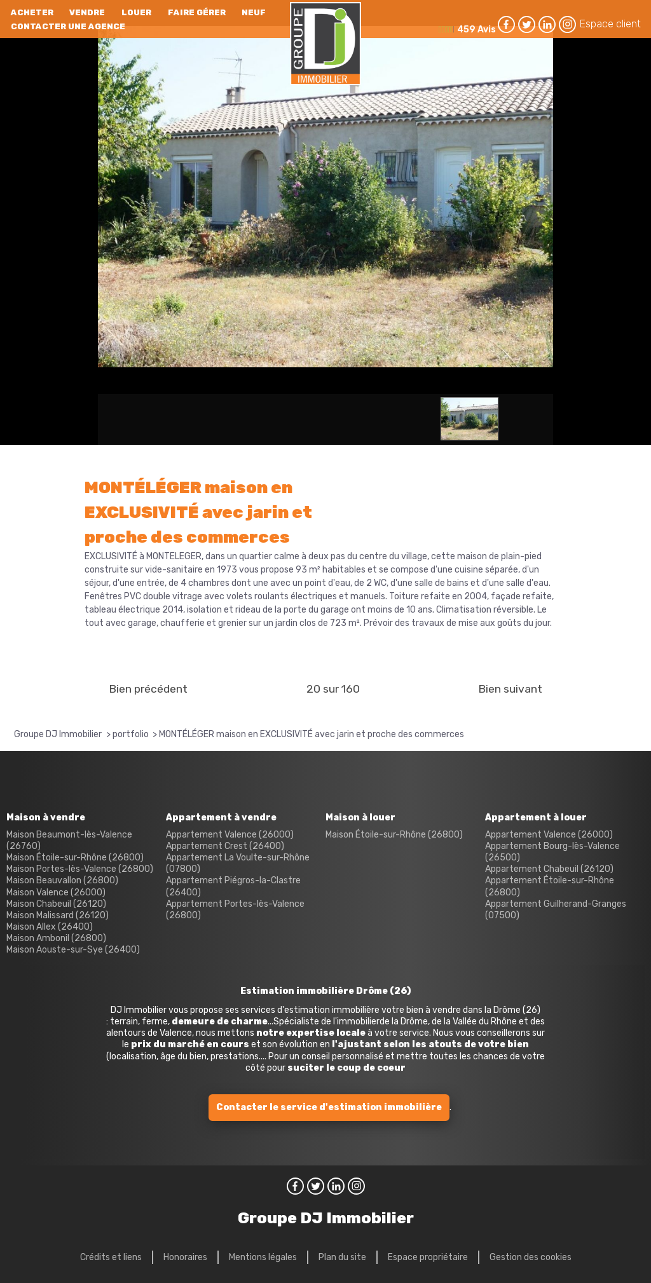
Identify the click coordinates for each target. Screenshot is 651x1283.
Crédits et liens (111, 1257)
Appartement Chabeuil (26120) (549, 869)
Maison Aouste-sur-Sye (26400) (73, 949)
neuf (254, 12)
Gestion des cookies (531, 1257)
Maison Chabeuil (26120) (56, 904)
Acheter (32, 12)
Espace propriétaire (428, 1257)
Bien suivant (510, 688)
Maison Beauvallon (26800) (62, 880)
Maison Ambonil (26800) (56, 938)
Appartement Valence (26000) (230, 834)
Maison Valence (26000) (56, 892)
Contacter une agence (68, 26)
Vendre (87, 12)
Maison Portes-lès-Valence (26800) (79, 869)
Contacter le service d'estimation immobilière (329, 1107)
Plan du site (342, 1257)
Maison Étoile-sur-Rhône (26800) (75, 857)
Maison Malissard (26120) (57, 915)
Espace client (610, 24)
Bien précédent (148, 688)
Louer (136, 12)
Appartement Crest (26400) (225, 846)
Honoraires (185, 1257)
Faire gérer (197, 12)
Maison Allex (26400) (49, 926)
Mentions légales (263, 1257)
